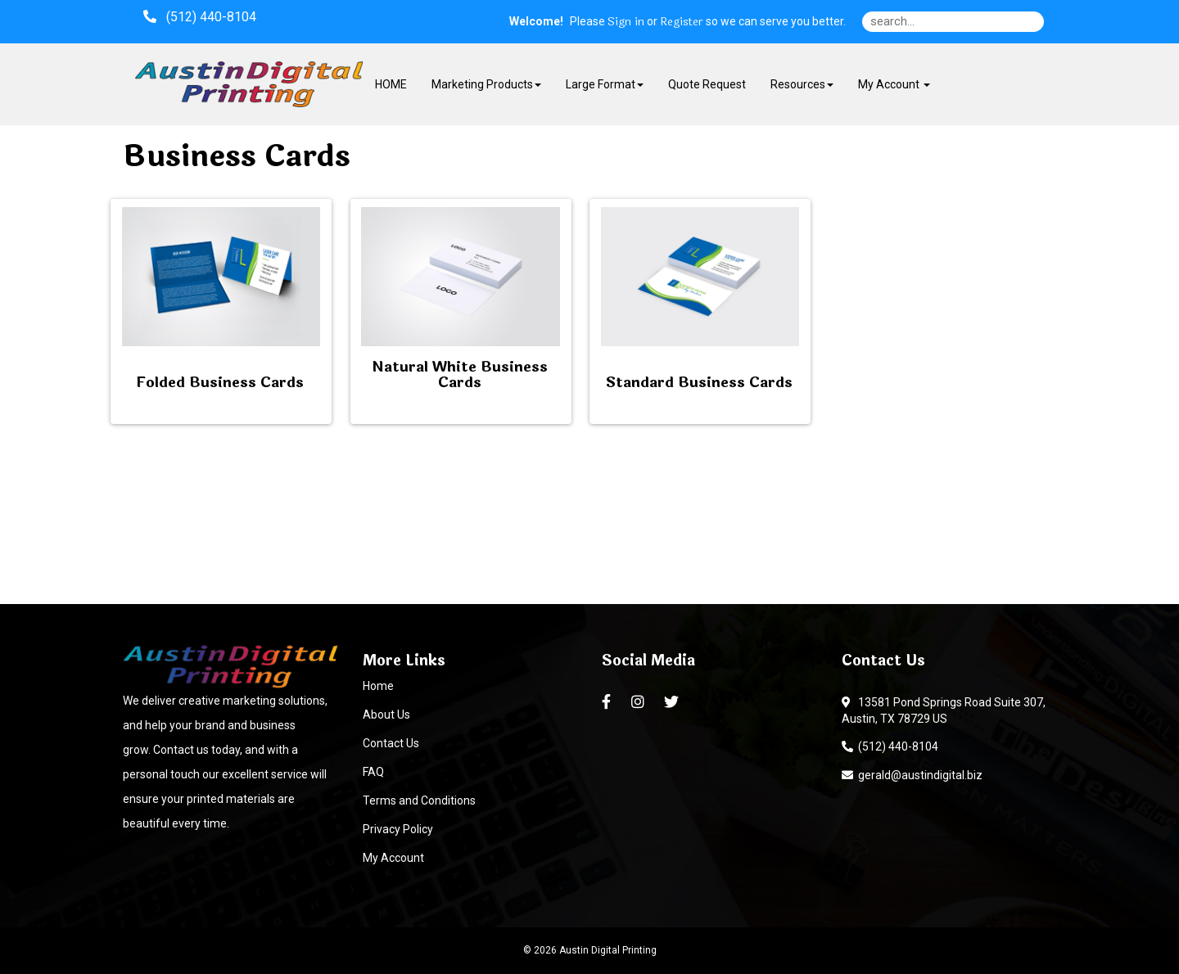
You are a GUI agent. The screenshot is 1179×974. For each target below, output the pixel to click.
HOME (391, 84)
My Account (393, 857)
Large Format (605, 84)
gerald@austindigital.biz (912, 775)
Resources (801, 84)
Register (681, 22)
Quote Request (707, 84)
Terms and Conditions (419, 800)
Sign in (626, 22)
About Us (386, 714)
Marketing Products (486, 84)
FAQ (373, 771)
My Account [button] (894, 84)
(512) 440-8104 (890, 746)
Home (378, 685)
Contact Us (391, 743)
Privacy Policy (398, 829)
